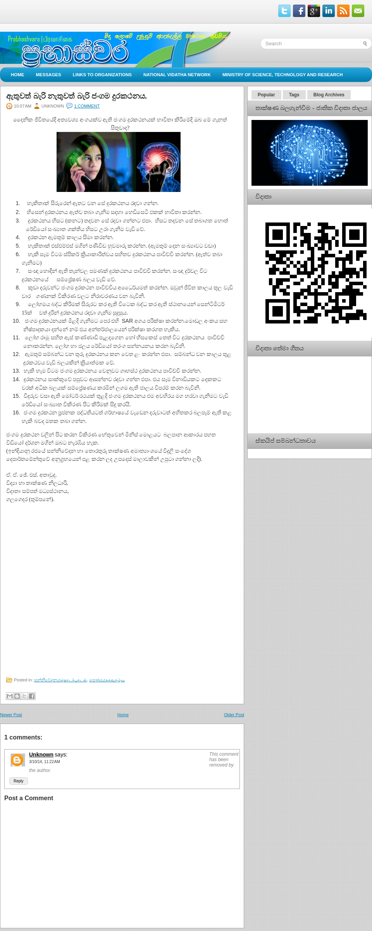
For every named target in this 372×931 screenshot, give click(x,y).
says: (61, 754)
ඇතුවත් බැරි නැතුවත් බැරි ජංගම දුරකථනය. (76, 96)
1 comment (87, 106)
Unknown (41, 754)
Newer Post (11, 714)
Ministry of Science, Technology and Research (282, 74)
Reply (19, 781)
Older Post (234, 714)
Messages (48, 74)
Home (17, 74)
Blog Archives (328, 95)
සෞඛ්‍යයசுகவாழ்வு (107, 680)
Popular (266, 95)
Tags (294, 95)
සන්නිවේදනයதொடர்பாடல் (60, 680)
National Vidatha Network (177, 74)
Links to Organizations (102, 74)
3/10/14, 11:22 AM (44, 762)
